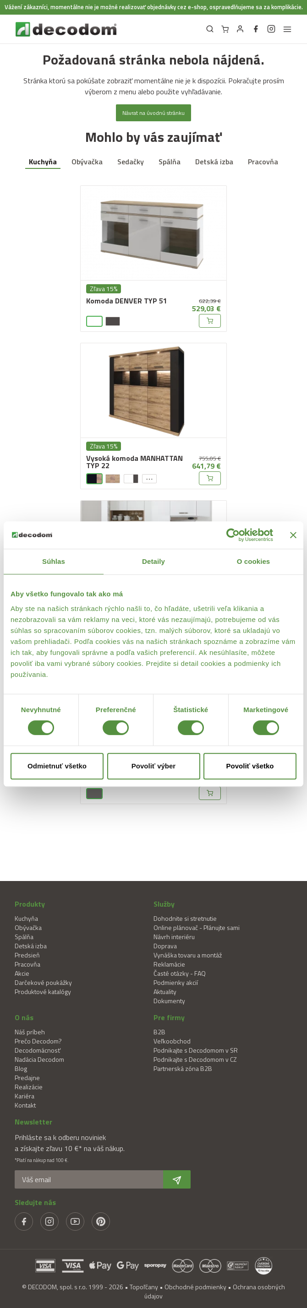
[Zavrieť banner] (293, 535)
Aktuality (165, 991)
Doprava (165, 946)
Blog (21, 1068)
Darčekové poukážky (43, 982)
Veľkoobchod (172, 1041)
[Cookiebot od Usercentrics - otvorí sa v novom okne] (233, 535)
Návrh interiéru (174, 936)
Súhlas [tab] (53, 561)
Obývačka (87, 161)
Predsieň (27, 955)
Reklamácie (169, 964)
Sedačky (130, 161)
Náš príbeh (30, 1032)
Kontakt (25, 1105)
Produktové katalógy (43, 991)
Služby (164, 903)
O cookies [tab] (253, 561)
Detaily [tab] (153, 561)
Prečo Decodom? (38, 1041)
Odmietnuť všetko (57, 766)
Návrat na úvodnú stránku (153, 112)
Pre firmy (169, 1017)
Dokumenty (169, 1000)
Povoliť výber (153, 766)
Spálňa (170, 161)
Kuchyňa (43, 161)
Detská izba (214, 161)
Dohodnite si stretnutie (185, 918)
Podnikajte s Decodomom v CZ (195, 1059)
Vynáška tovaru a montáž (188, 955)
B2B (159, 1032)
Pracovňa (263, 161)
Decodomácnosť (37, 1050)
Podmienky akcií (176, 982)
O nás (24, 1017)
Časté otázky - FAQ (180, 973)
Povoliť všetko (250, 766)
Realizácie (29, 1087)
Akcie (22, 973)
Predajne (27, 1077)
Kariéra (24, 1096)
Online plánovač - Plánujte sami (197, 927)
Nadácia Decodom (39, 1059)
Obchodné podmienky (195, 1287)
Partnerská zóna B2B (183, 1068)
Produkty (30, 903)
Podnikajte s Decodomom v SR (196, 1050)
